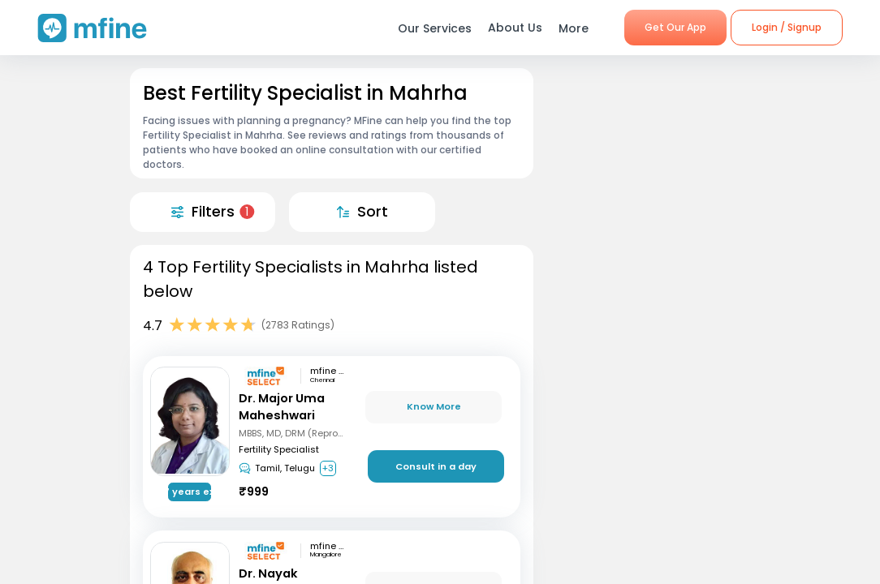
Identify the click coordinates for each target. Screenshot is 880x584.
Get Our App (675, 27)
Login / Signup (787, 27)
